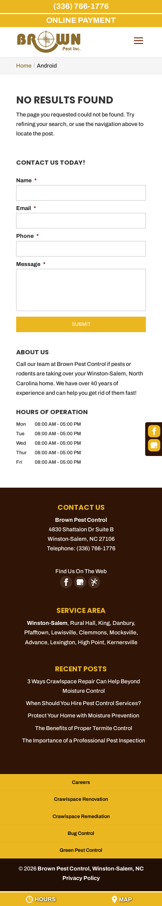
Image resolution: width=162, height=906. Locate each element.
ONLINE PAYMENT (81, 20)
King (104, 623)
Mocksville (122, 632)
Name (26, 180)
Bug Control (81, 833)
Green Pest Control (81, 850)
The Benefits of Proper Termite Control (83, 728)
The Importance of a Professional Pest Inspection (83, 740)
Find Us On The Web (81, 571)
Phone (27, 236)
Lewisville (63, 632)
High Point (91, 642)
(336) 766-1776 (81, 6)
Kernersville (122, 642)
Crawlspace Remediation (81, 816)
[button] (138, 45)
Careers (81, 782)
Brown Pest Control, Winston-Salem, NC (91, 869)
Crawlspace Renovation (81, 799)
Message (31, 264)
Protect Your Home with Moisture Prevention (83, 715)
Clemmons (93, 632)
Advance (36, 642)
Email (26, 208)
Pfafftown (36, 632)
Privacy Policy (81, 878)
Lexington (62, 642)
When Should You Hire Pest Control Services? (83, 703)
